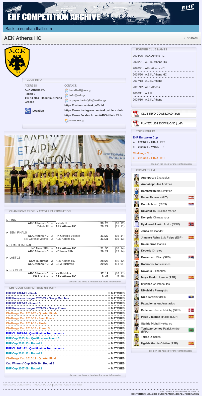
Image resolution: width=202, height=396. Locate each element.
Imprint (77, 384)
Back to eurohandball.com (29, 29)
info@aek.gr (77, 95)
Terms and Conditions (17, 384)
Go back (191, 38)
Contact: (70, 85)
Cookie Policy (62, 384)
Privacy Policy (42, 384)
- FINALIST (149, 142)
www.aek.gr (77, 120)
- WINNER (148, 146)
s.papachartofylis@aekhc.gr (87, 100)
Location (34, 110)
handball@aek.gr (80, 90)
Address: (31, 85)
